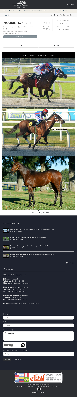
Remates (12, 11)
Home (6, 11)
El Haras (19, 11)
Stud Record (57, 11)
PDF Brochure (20, 36)
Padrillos (27, 11)
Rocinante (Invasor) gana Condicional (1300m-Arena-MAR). (29, 246)
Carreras (32, 55)
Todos (25, 55)
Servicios (66, 11)
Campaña (56, 45)
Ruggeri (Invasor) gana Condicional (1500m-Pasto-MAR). (28, 237)
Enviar (7, 359)
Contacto (7, 15)
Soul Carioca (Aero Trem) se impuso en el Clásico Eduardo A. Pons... (32, 229)
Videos (51, 55)
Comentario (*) (8, 330)
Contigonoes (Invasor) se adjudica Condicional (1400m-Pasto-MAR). (32, 254)
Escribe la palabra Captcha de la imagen (15, 350)
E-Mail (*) (6, 322)
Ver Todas (69, 263)
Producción (47, 11)
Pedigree (21, 45)
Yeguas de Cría (37, 11)
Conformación (42, 55)
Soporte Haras (38, 393)
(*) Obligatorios (16, 359)
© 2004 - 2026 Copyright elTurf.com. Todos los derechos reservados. (38, 386)
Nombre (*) (6, 314)
